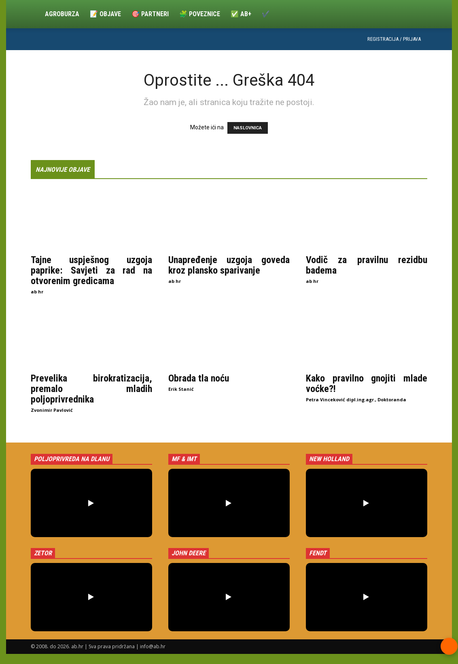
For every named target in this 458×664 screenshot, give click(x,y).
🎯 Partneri (150, 14)
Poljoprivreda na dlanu (71, 459)
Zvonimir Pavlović (52, 410)
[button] (91, 503)
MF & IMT (184, 459)
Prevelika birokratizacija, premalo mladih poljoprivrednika (91, 389)
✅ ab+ (241, 14)
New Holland (329, 459)
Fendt (318, 553)
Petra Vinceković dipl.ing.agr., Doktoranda (356, 399)
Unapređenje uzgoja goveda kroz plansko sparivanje (229, 265)
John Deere (189, 553)
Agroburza (62, 14)
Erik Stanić (181, 389)
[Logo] (35, 14)
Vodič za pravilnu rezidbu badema (366, 265)
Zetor (43, 553)
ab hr (37, 292)
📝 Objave (105, 14)
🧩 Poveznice (199, 14)
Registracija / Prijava (394, 39)
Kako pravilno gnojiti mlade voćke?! (366, 383)
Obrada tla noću (198, 378)
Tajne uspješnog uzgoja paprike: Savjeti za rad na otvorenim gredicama (91, 270)
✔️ (266, 14)
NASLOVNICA (247, 128)
